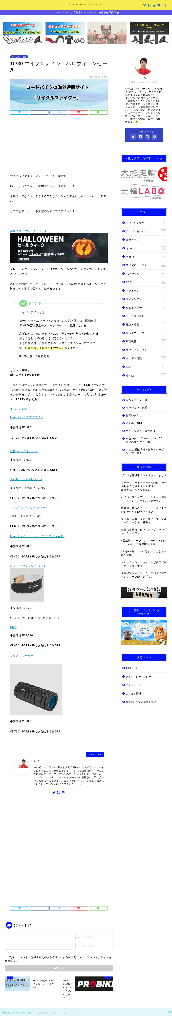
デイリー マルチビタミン (26, 479)
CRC (146, 282)
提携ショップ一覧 (136, 400)
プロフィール (133, 685)
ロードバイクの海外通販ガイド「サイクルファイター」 (86, 4)
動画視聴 (146, 341)
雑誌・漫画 (146, 324)
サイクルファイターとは (140, 431)
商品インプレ (146, 299)
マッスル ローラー (22, 656)
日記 (146, 367)
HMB (13, 627)
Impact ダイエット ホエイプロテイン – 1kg (38, 536)
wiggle (146, 257)
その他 (146, 375)
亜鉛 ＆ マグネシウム (24, 451)
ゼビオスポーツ (146, 307)
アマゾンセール (146, 231)
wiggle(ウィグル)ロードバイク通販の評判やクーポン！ (143, 440)
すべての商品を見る (23, 409)
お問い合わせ (134, 415)
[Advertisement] (59, 145)
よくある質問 (134, 423)
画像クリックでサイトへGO (28, 231)
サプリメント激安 (19, 57)
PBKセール (146, 273)
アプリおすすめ (146, 223)
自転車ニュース (146, 333)
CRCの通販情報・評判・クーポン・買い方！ (142, 452)
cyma (146, 248)
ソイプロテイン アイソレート (29, 508)
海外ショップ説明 (136, 408)
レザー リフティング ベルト (28, 566)
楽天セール (146, 240)
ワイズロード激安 (146, 265)
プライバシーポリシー (138, 677)
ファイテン (146, 290)
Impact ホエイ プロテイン (26, 417)
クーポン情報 (146, 358)
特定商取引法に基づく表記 (141, 702)
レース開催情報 (146, 316)
